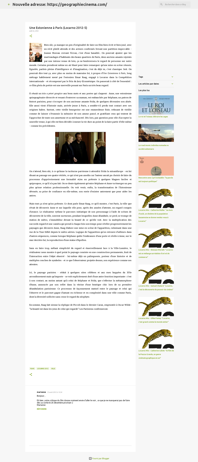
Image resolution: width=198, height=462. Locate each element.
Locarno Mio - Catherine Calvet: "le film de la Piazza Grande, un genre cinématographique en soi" (156, 354)
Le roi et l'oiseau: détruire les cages (153, 117)
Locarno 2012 (42, 368)
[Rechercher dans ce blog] (177, 4)
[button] (30, 36)
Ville (53, 368)
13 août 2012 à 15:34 (54, 392)
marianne (41, 392)
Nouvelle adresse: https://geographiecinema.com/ (60, 4)
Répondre (42, 409)
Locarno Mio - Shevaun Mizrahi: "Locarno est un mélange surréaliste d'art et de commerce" (156, 253)
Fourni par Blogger (99, 458)
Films (32, 368)
